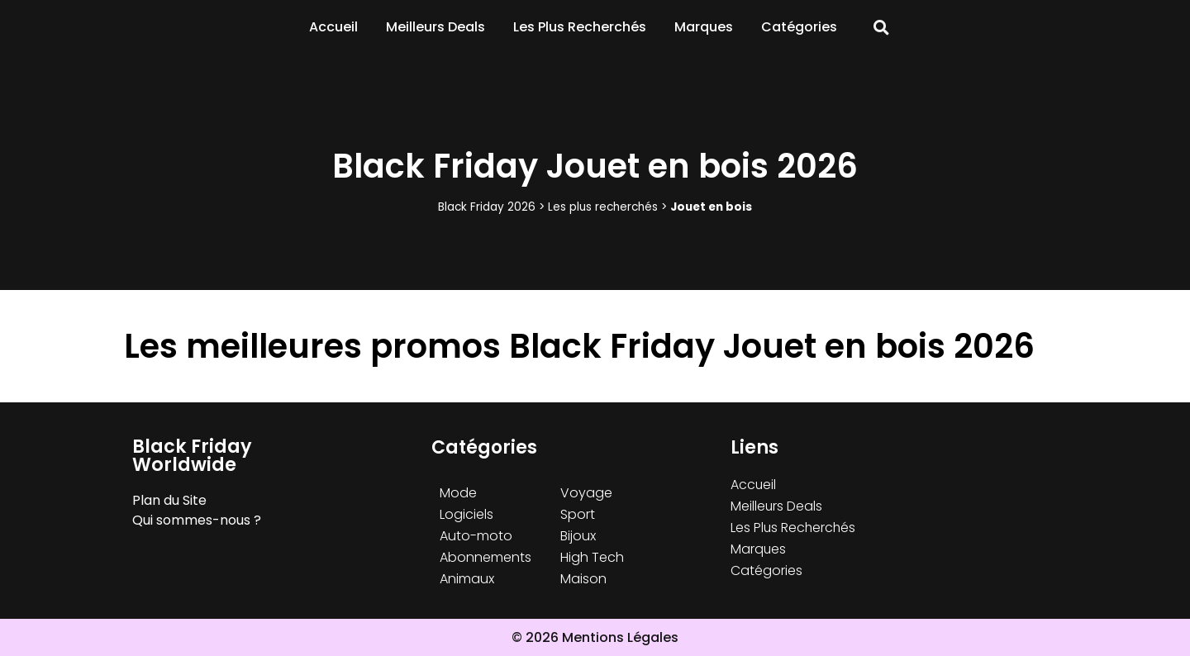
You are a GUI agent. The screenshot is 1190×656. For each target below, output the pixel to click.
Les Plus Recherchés (579, 26)
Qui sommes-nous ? (196, 520)
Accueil (333, 26)
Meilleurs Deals (435, 26)
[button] (881, 27)
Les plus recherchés (603, 207)
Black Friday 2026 (487, 207)
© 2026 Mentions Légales (595, 637)
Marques (703, 26)
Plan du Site (169, 500)
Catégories (799, 26)
